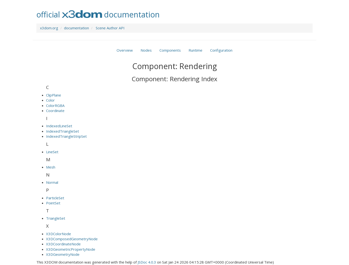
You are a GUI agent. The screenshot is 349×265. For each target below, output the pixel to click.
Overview (125, 50)
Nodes (146, 50)
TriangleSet (55, 218)
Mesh (50, 167)
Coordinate (55, 110)
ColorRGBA (55, 105)
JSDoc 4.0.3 (147, 262)
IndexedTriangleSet (62, 131)
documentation (76, 27)
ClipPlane (53, 95)
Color (50, 100)
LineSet (52, 151)
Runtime (195, 50)
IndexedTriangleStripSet (66, 136)
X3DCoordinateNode (63, 243)
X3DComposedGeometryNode (72, 238)
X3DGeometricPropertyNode (70, 249)
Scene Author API (110, 27)
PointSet (53, 203)
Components (170, 50)
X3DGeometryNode (62, 254)
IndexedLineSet (59, 125)
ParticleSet (55, 197)
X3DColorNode (58, 233)
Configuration (221, 50)
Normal (52, 182)
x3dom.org (49, 27)
